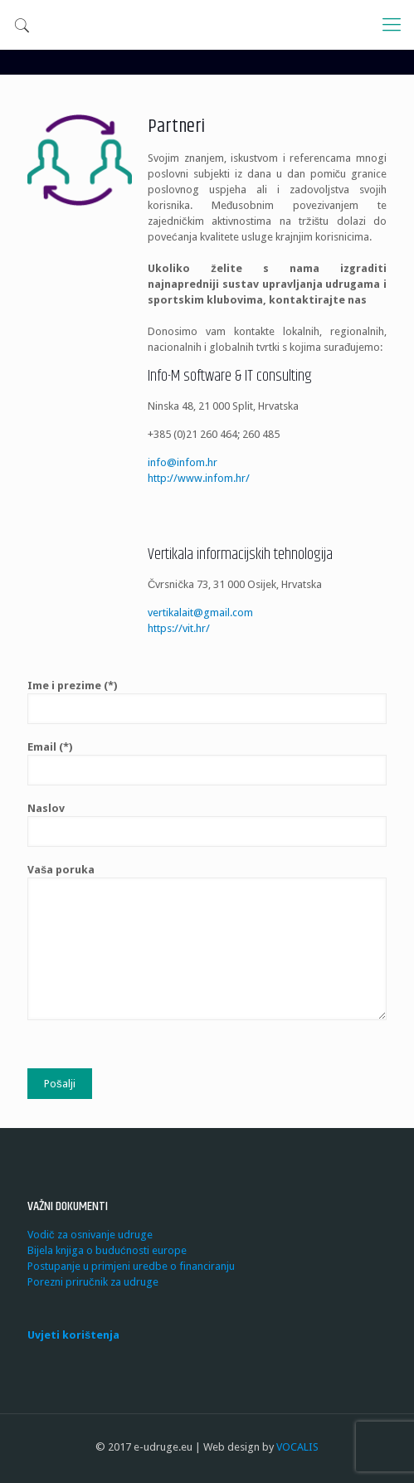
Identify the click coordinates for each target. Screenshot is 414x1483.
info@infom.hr (182, 462)
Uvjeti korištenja (73, 1335)
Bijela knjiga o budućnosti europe (107, 1250)
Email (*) (207, 763)
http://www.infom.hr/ (199, 478)
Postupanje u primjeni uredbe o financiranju (131, 1266)
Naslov (207, 824)
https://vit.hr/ (179, 628)
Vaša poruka (207, 941)
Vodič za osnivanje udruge (90, 1234)
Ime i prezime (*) (207, 701)
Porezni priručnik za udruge (92, 1282)
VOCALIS (297, 1447)
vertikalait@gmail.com (200, 612)
